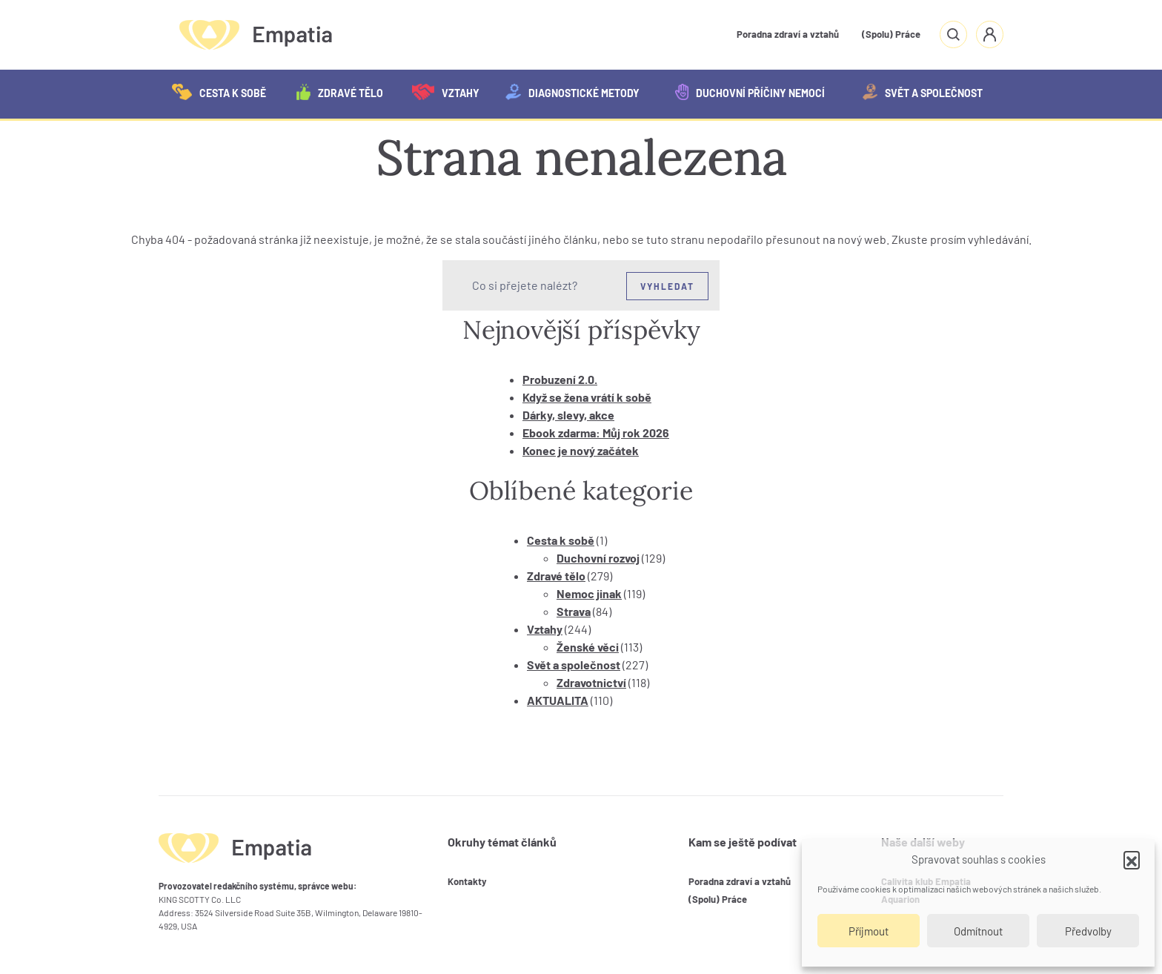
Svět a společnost (923, 92)
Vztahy (445, 92)
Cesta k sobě (219, 92)
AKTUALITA (557, 700)
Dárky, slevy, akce (568, 415)
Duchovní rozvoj (598, 558)
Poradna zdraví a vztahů (788, 34)
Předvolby (1088, 931)
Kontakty (467, 881)
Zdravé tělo (339, 92)
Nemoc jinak (589, 593)
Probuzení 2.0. (559, 379)
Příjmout (869, 931)
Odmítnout (978, 931)
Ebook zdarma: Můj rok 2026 (595, 432)
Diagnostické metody (572, 92)
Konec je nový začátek (580, 450)
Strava (574, 611)
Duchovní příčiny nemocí (749, 92)
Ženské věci (588, 647)
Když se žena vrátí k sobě (586, 397)
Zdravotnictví (591, 682)
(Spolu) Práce (891, 34)
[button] (1131, 859)
